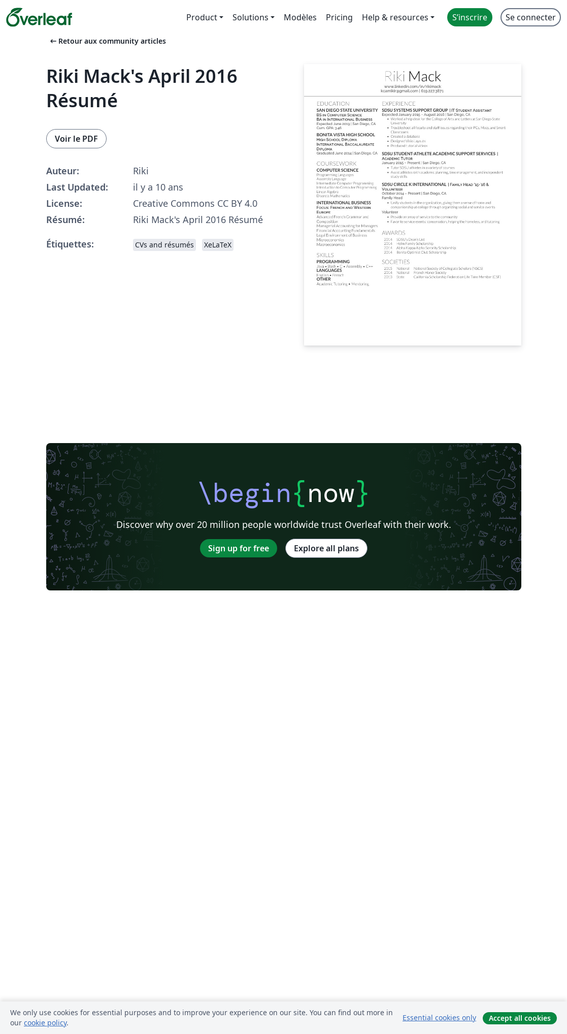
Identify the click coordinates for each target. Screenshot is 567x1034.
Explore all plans (326, 548)
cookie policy (45, 1022)
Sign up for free (238, 548)
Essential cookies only (439, 1017)
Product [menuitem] (201, 17)
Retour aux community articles (107, 41)
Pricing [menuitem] (339, 17)
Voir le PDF (76, 138)
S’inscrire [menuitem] (469, 17)
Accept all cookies (520, 1018)
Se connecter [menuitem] (531, 17)
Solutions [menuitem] (250, 17)
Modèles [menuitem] (300, 17)
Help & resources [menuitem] (395, 17)
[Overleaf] (39, 17)
